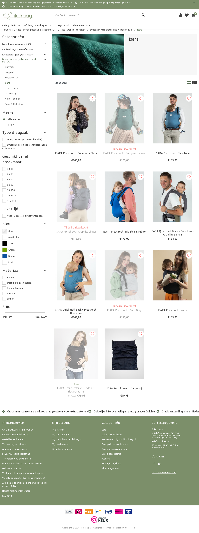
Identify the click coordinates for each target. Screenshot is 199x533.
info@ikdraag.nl (160, 441)
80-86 (10, 174)
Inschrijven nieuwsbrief (164, 472)
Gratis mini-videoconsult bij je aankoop (22, 463)
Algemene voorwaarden (14, 449)
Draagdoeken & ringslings (115, 449)
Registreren (58, 429)
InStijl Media (131, 528)
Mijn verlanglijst (60, 444)
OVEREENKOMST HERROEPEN (17, 429)
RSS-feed (7, 496)
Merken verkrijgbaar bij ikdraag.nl (119, 439)
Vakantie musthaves (112, 434)
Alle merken (14, 119)
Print (10, 262)
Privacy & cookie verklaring (16, 454)
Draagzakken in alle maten (71, 30)
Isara (139, 30)
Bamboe (11, 293)
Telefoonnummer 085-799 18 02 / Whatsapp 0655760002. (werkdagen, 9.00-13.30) (166, 435)
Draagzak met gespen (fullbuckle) (24, 139)
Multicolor (13, 237)
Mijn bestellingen (61, 434)
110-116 (11, 201)
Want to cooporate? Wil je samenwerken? (23, 478)
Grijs (10, 231)
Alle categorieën (110, 468)
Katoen (10, 277)
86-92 (10, 179)
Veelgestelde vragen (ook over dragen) (22, 473)
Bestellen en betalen (13, 439)
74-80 (10, 169)
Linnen (10, 298)
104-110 (11, 195)
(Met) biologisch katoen (19, 283)
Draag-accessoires (111, 454)
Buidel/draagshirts (111, 463)
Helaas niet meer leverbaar (16, 491)
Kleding (106, 458)
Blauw (11, 256)
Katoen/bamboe (15, 288)
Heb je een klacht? (11, 468)
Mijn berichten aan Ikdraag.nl (67, 439)
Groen (11, 250)
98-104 (11, 190)
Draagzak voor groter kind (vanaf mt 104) (111, 30)
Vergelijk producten (62, 449)
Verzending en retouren (14, 444)
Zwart (11, 243)
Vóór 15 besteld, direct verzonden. (25, 216)
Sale (104, 429)
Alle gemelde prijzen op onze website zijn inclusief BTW (24, 484)
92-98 (10, 185)
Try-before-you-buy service (16, 458)
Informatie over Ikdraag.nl (15, 434)
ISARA (11, 125)
